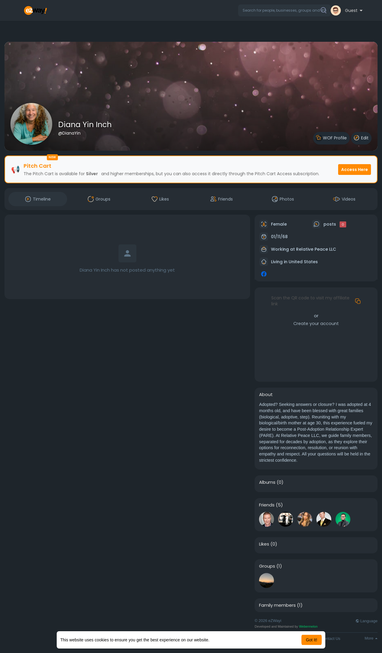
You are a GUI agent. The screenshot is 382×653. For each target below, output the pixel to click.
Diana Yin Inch (85, 124)
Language (366, 621)
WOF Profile (331, 138)
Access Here (354, 170)
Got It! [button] (311, 639)
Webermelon (308, 626)
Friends (267, 505)
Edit (361, 138)
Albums (267, 482)
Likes (264, 544)
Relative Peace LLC (316, 249)
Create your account (316, 323)
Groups (267, 566)
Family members (277, 605)
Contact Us (330, 638)
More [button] (371, 638)
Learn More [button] (221, 639)
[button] (284, 10)
